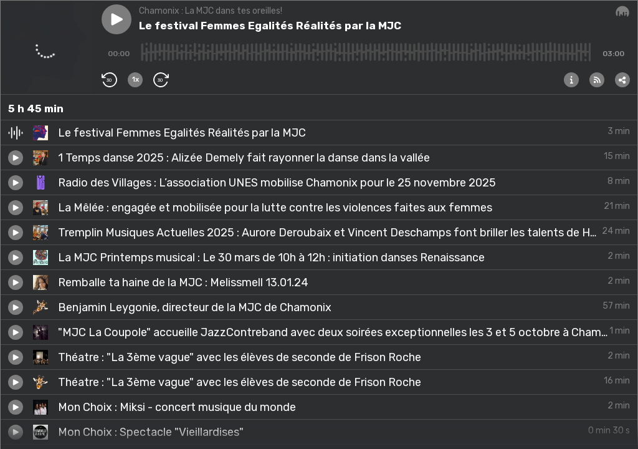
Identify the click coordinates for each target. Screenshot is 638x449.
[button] (116, 19)
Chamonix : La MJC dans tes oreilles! (210, 11)
